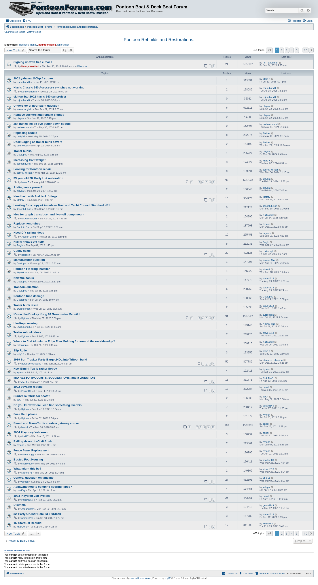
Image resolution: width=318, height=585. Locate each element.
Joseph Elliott (24, 163)
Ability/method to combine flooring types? (42, 486)
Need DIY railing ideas (28, 232)
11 (213, 427)
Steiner (267, 133)
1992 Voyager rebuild (28, 386)
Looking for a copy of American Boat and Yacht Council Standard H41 (61, 205)
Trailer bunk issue (25, 305)
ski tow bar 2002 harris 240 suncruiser (39, 96)
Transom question (26, 287)
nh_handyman (270, 62)
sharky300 (27, 463)
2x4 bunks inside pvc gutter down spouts (42, 123)
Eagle (20, 245)
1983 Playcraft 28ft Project (31, 495)
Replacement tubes (26, 223)
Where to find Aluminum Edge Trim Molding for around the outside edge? (64, 341)
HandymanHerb (30, 66)
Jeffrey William (24, 172)
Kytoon (266, 224)
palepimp (22, 345)
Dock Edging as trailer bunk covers (37, 142)
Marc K (267, 79)
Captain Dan (23, 227)
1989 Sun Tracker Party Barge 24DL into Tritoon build (50, 359)
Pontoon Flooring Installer (31, 268)
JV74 (24, 382)
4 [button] (291, 50)
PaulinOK (26, 391)
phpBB (168, 578)
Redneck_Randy (28, 44)
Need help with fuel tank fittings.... (37, 196)
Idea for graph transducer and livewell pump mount (48, 214)
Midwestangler (29, 218)
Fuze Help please (25, 414)
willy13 (20, 354)
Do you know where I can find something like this (47, 405)
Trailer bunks (22, 151)
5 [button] (296, 50)
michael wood (24, 127)
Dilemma (19, 504)
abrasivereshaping (31, 363)
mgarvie (267, 233)
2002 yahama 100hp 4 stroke (33, 78)
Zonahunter (27, 509)
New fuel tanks (23, 278)
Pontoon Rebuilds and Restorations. (159, 39)
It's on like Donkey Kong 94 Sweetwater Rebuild (46, 314)
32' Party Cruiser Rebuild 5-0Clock (37, 514)
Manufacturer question (29, 259)
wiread (266, 269)
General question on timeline (33, 477)
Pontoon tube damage (28, 296)
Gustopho (22, 154)
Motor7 (25, 182)
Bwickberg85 (24, 308)
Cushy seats (22, 250)
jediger (266, 487)
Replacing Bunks (25, 132)
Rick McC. (268, 378)
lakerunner (63, 44)
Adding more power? (28, 187)
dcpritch (25, 254)
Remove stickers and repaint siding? (38, 114)
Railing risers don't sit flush (32, 441)
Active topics (34, 32)
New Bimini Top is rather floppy (35, 368)
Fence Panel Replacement (31, 450)
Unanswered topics (14, 32)
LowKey (21, 490)
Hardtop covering (25, 323)
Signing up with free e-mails (32, 62)
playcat (267, 106)
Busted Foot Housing (28, 459)
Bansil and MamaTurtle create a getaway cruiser (46, 423)
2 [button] (281, 50)
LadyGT (21, 136)
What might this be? (27, 468)
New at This (269, 260)
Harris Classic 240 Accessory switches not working (48, 87)
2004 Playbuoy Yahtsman (30, 432)
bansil (266, 387)
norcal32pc (27, 518)
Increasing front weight (29, 160)
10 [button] (305, 50)
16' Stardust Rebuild (27, 523)
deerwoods (23, 145)
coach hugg (27, 454)
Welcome (82, 66)
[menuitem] (26, 20)
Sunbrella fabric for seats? (31, 396)
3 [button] (287, 50)
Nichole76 (26, 472)
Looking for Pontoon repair (32, 169)
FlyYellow (22, 272)
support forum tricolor (140, 578)
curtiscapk (268, 215)
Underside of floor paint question (36, 105)
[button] (269, 50)
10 (208, 427)
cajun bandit (23, 82)
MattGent (22, 526)
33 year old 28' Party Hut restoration (38, 178)
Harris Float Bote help (28, 241)
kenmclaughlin (29, 91)
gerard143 (268, 405)
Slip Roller (20, 350)
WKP (19, 399)
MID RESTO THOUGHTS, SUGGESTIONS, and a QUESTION (54, 377)
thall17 (24, 436)
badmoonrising (47, 44)
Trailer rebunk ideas (27, 332)
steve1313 (268, 278)
